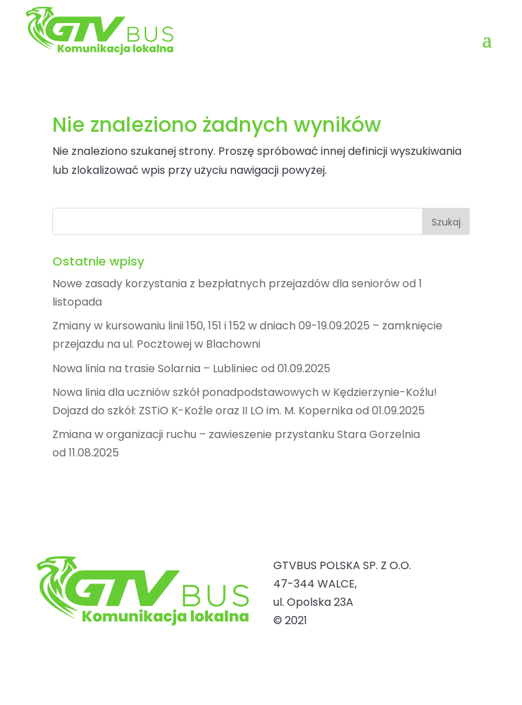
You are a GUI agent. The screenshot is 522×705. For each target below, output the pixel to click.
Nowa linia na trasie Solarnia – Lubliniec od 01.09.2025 (191, 368)
